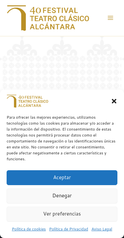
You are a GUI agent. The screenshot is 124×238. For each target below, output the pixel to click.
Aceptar (62, 177)
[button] (114, 101)
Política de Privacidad (68, 229)
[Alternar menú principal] (110, 18)
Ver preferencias (62, 213)
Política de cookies (29, 229)
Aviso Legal (101, 229)
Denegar (62, 195)
